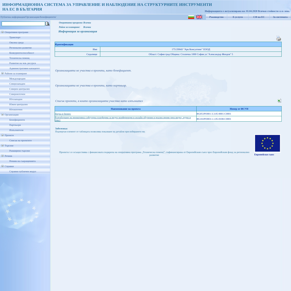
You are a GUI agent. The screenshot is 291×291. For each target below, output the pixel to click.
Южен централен (18, 104)
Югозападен (15, 99)
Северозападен (17, 83)
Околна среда (16, 42)
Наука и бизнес (63, 113)
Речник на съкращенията (22, 161)
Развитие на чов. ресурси (22, 63)
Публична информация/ (12, 17)
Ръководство (216, 17)
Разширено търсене (19, 150)
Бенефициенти (17, 120)
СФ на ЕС (259, 17)
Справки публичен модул (22, 171)
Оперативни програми (16, 32)
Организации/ (32, 17)
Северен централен (19, 89)
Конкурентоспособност (21, 53)
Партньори (15, 125)
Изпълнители (16, 130)
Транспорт (14, 37)
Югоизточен (15, 109)
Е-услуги (238, 17)
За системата (280, 17)
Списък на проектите (20, 140)
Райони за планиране (16, 73)
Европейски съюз (264, 154)
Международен (17, 78)
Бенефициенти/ (48, 17)
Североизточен (17, 94)
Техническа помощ (19, 58)
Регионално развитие (20, 47)
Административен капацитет (24, 68)
